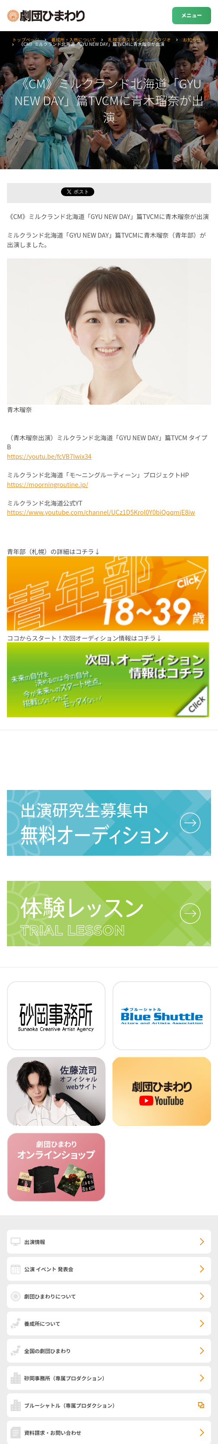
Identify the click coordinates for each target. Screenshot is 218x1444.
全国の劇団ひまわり (47, 1350)
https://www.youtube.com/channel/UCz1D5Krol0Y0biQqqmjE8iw (101, 511)
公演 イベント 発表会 (48, 1269)
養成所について (42, 1323)
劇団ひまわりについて (50, 1296)
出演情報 (34, 1241)
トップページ (25, 39)
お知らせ (192, 39)
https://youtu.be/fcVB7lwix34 (49, 456)
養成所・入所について (73, 39)
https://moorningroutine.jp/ (47, 484)
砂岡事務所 (65, 1378)
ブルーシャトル (71, 1405)
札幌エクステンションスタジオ (139, 39)
